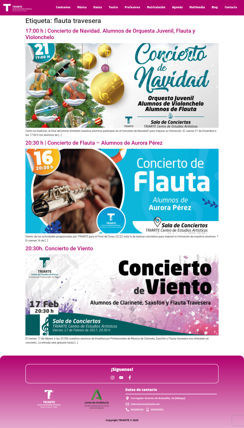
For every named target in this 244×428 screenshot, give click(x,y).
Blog (215, 7)
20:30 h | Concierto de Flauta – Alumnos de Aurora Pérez (93, 143)
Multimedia (197, 7)
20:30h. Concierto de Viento (59, 248)
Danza (97, 7)
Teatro (113, 7)
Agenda (177, 7)
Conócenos (63, 7)
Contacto (231, 7)
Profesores (132, 7)
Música (82, 7)
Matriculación (156, 7)
